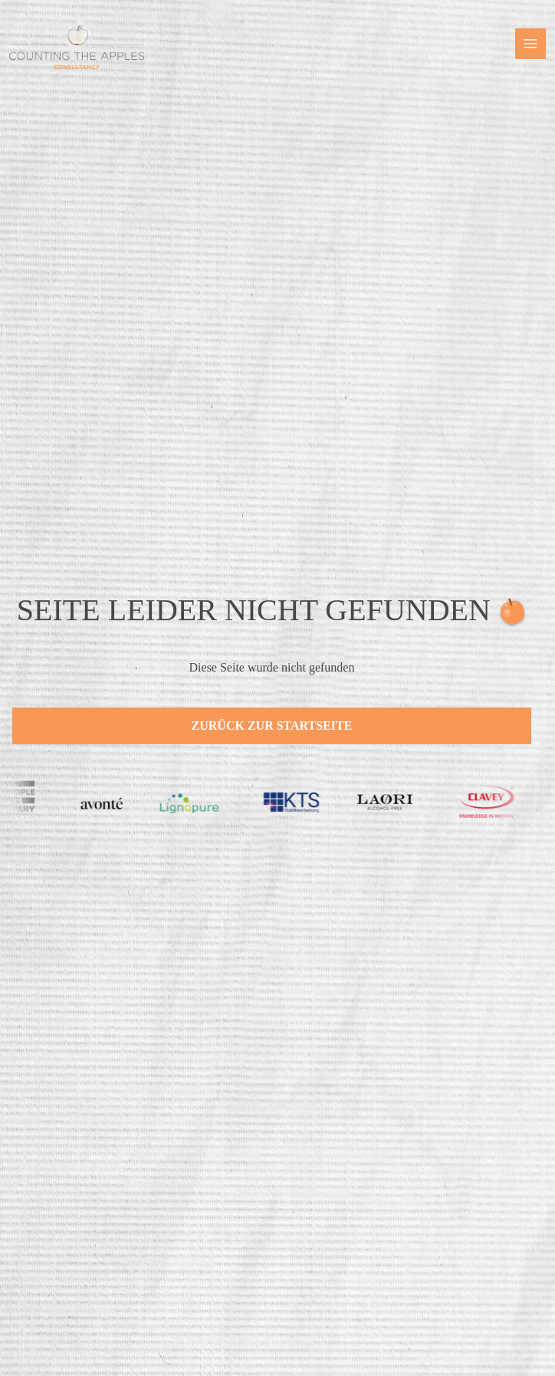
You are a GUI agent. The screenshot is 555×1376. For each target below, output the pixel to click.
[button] (530, 43)
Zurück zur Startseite (272, 725)
